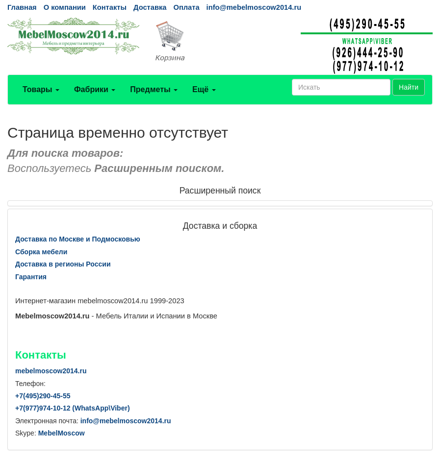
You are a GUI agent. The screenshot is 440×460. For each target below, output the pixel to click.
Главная (22, 7)
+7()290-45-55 (42, 396)
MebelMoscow (61, 433)
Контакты (110, 7)
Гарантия (31, 277)
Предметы (154, 89)
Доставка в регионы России (63, 264)
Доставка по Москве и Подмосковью (77, 239)
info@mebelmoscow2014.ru (254, 7)
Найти (408, 87)
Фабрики (94, 89)
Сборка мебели (41, 252)
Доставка (149, 7)
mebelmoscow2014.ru (51, 371)
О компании (65, 7)
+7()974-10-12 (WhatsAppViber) (72, 408)
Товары (41, 89)
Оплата (186, 7)
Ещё (204, 89)
